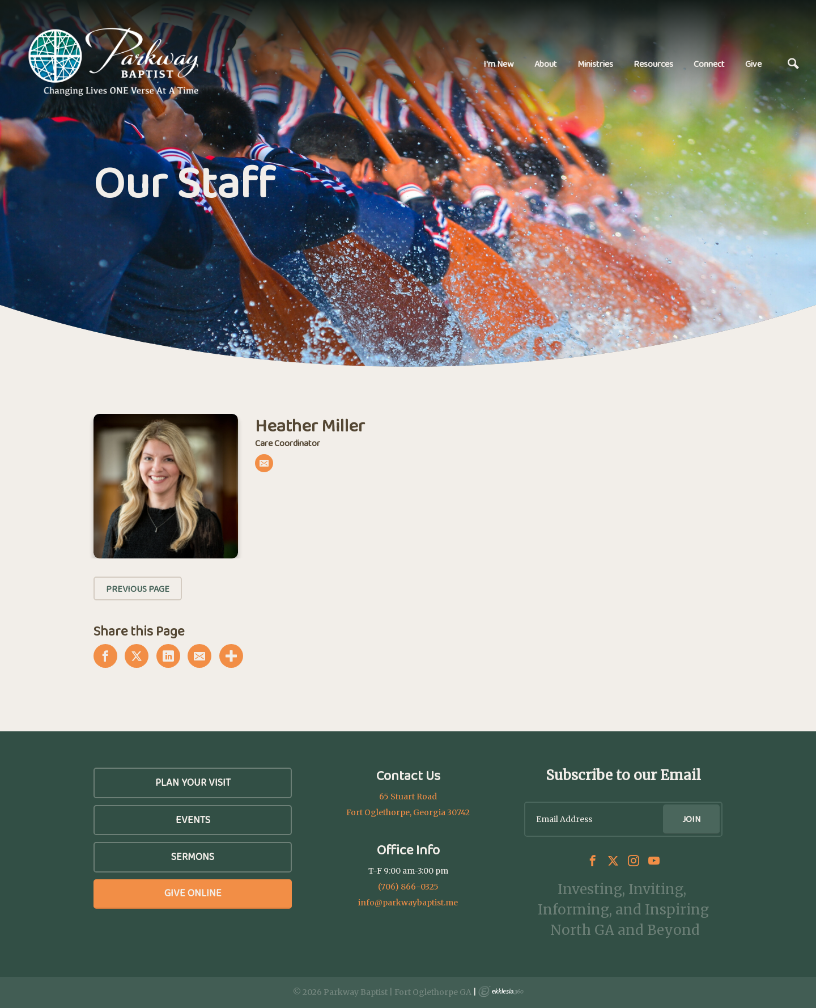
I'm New (498, 63)
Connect (709, 63)
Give (753, 63)
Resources (653, 63)
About (545, 63)
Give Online (193, 893)
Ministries (595, 63)
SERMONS (192, 856)
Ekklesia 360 (501, 991)
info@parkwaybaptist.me (408, 902)
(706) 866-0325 (408, 887)
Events (193, 819)
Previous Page (137, 588)
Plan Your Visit (193, 782)
